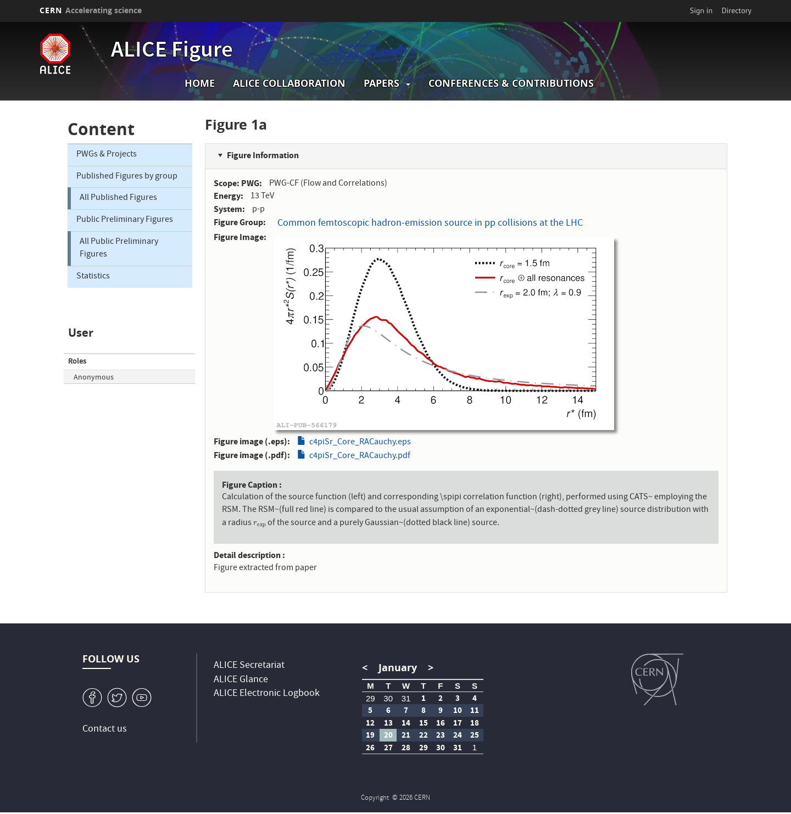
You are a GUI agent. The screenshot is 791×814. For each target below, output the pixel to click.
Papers (381, 83)
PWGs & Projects (106, 154)
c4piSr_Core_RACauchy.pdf (359, 456)
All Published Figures (118, 198)
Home (200, 83)
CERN (91, 10)
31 (406, 698)
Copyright (376, 798)
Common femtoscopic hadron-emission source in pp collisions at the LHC (430, 223)
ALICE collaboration (289, 83)
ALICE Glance (241, 680)
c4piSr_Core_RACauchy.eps (360, 442)
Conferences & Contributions (511, 83)
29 (370, 698)
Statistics (93, 276)
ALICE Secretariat (249, 666)
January (397, 667)
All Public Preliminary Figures (119, 248)
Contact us (104, 729)
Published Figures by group (126, 176)
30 (388, 698)
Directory (736, 10)
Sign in (701, 10)
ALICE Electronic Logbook (267, 694)
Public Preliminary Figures (124, 220)
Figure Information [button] (263, 155)
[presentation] (259, 523)
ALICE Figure (172, 51)
